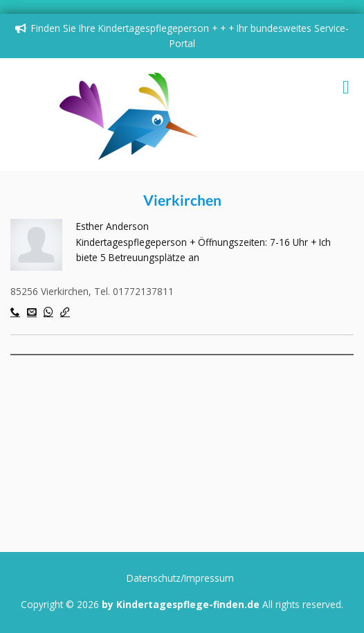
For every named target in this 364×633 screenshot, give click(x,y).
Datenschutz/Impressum (180, 578)
